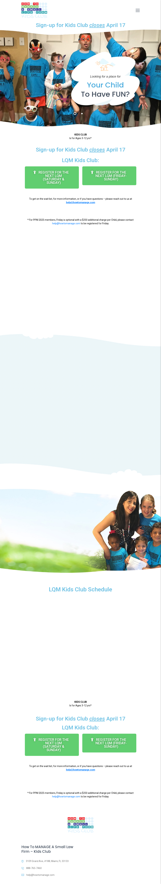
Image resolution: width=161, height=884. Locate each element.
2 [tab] (82, 113)
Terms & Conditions (121, 878)
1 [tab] (75, 113)
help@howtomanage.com (66, 223)
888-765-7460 (31, 850)
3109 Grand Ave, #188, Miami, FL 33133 (45, 843)
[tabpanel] (80, 79)
